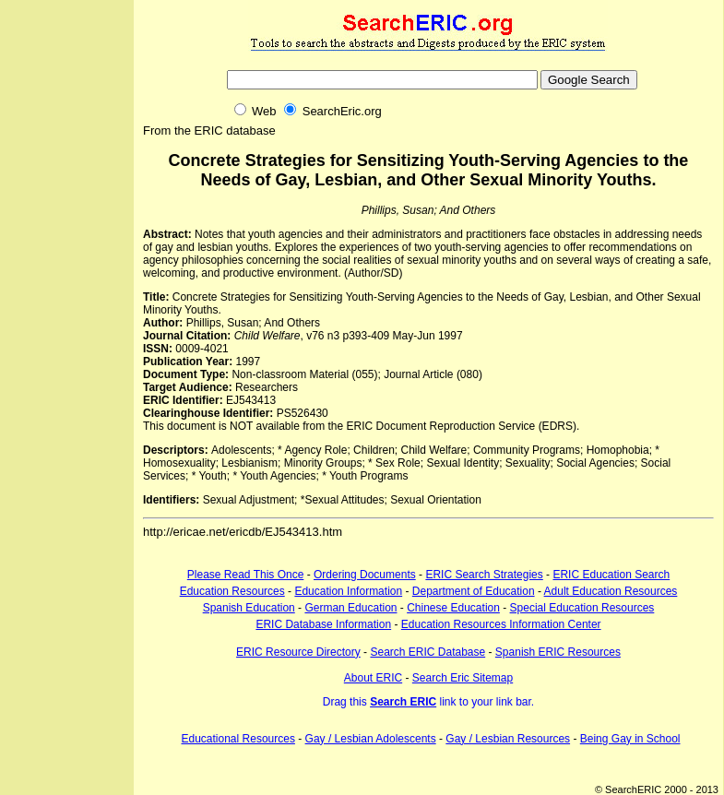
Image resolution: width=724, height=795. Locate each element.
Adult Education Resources (611, 591)
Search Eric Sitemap (462, 677)
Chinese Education (453, 607)
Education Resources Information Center (501, 624)
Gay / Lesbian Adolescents (370, 738)
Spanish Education (249, 607)
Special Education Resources (582, 607)
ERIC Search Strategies (483, 574)
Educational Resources (238, 738)
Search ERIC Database (427, 652)
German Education (350, 607)
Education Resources (232, 591)
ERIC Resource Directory (298, 652)
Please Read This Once (245, 574)
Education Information (348, 591)
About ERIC (373, 677)
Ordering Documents (365, 574)
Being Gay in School (630, 738)
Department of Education (473, 591)
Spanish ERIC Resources (558, 652)
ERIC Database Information (323, 624)
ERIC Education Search (611, 574)
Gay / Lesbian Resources (507, 738)
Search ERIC (403, 701)
